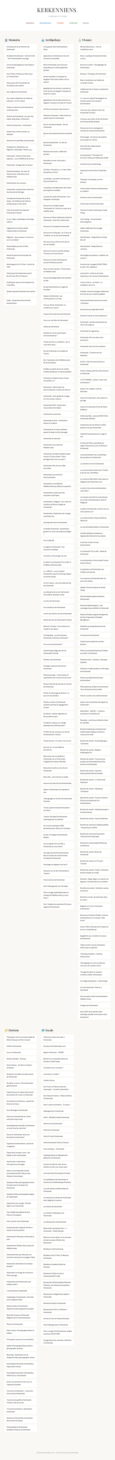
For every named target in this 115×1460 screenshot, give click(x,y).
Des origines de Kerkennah (17, 92)
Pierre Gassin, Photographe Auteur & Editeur (20, 1331)
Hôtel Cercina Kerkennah (52, 1124)
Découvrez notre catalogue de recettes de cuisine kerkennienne (92, 129)
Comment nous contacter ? (53, 1068)
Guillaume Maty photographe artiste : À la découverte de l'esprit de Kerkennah (21, 1185)
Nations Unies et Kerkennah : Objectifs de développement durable (20, 1307)
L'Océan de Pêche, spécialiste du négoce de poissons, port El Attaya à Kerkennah (93, 445)
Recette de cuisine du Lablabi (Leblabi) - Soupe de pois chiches (94, 826)
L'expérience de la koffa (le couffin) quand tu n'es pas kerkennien (93, 426)
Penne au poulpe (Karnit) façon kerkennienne (91, 679)
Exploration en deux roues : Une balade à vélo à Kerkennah (18, 1154)
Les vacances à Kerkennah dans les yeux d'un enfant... (93, 579)
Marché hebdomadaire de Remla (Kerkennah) (92, 597)
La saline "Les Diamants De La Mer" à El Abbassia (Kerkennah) (57, 563)
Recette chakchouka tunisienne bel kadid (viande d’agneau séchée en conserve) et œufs (93, 731)
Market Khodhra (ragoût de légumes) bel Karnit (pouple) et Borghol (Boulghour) (94, 617)
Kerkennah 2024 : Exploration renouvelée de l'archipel (54, 406)
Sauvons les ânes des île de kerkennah (57, 783)
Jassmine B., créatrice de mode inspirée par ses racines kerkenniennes (94, 274)
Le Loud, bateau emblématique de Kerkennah (55, 1189)
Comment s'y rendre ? (51, 1074)
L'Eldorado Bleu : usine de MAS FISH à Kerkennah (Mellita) (94, 417)
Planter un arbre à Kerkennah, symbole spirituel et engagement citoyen (55, 705)
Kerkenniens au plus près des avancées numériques (54, 494)
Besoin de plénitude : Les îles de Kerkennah (55, 143)
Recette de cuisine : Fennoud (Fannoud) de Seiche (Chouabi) (91, 772)
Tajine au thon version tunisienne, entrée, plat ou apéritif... (92, 946)
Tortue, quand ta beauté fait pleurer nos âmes (56, 809)
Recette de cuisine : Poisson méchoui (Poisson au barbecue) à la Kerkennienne (94, 800)
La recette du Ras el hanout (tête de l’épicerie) (93, 519)
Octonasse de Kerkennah (89, 635)
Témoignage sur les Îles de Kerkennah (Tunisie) (57, 800)
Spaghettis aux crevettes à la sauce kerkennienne (93, 937)
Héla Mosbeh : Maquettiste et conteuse (91, 247)
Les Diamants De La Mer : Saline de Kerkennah (93, 552)
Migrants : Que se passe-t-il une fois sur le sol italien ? (20, 238)
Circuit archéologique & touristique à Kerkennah (20, 66)
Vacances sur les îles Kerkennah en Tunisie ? (56, 872)
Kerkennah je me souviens (16, 183)
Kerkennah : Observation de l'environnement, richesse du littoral (56, 388)
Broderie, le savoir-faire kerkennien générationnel (20, 1084)
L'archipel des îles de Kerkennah (55, 522)
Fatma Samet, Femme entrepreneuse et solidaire (94, 189)
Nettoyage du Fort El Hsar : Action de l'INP (20, 265)
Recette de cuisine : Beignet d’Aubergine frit (90, 751)
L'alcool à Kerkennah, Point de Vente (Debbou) (93, 408)
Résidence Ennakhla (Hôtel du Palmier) (54, 1265)
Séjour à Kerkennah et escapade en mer (56, 790)
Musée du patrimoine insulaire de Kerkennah (19, 256)
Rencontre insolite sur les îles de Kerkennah (55, 769)
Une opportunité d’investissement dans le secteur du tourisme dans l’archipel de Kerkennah (56, 855)
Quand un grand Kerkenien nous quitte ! (21, 292)
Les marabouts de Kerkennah (54, 607)
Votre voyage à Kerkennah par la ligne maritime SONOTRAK (57, 1332)
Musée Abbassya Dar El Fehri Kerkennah (17, 247)
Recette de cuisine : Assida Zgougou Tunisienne (93, 742)
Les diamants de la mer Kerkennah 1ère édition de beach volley (56, 593)
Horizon (73, 23)
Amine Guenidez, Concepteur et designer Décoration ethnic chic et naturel (56, 79)
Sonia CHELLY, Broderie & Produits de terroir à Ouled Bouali (94, 928)
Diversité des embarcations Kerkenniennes (90, 147)
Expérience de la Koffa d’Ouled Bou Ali (93, 171)
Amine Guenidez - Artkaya (16, 1059)
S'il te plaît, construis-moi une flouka (20, 1339)
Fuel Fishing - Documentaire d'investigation (91, 220)
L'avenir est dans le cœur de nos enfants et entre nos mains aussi (55, 1165)
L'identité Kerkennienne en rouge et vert (93, 435)
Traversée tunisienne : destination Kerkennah (19, 1410)
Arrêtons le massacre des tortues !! (56, 109)
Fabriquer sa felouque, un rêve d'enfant (91, 180)
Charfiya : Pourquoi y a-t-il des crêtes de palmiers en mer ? (57, 171)
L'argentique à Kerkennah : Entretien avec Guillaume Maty (20, 1298)
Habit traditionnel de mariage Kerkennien (91, 229)
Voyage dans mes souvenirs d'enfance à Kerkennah (57, 1341)
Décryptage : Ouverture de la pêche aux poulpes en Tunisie (93, 138)
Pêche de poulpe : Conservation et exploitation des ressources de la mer (57, 676)
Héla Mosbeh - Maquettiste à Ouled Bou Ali (93, 238)
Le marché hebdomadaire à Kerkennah (94, 527)
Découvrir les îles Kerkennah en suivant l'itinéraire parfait (55, 261)
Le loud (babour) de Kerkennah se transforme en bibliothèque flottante (57, 1180)
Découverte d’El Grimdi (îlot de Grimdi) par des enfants (18, 84)
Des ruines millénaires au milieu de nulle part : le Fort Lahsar (19, 99)
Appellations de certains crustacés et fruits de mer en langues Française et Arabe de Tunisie (57, 91)
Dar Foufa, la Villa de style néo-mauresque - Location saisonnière (56, 1088)
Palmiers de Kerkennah (52, 660)
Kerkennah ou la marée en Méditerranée (53, 446)
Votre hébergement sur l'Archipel (55, 886)
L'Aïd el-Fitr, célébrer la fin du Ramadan (91, 390)
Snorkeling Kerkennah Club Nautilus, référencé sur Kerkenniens (20, 1374)
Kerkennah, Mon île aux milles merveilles (54, 467)
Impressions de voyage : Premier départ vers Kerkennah (19, 1204)
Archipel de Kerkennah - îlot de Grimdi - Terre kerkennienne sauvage (21, 57)
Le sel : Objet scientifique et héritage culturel (20, 220)
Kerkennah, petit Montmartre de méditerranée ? (19, 1283)
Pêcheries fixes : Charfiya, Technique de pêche (93, 661)
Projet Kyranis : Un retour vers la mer (57, 741)
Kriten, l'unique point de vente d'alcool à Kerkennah (94, 372)
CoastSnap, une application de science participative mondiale (57, 189)
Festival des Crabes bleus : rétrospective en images (16, 1162)
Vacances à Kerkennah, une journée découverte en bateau (20, 1419)
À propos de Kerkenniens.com (54, 1046)
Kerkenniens (57, 9)
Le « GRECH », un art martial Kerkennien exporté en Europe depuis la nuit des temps (57, 574)
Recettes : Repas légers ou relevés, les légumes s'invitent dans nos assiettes (94, 880)
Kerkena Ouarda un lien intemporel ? (93, 316)
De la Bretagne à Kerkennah (17, 1110)
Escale (86, 23)
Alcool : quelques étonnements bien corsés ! (93, 57)
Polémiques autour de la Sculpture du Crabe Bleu (20, 283)
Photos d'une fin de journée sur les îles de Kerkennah (57, 685)
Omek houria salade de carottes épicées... (92, 642)
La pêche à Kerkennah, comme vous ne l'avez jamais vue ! (94, 510)
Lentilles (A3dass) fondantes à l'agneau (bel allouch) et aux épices (93, 534)
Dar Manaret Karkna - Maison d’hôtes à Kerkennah (57, 1097)
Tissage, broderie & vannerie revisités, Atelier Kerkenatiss (91, 973)
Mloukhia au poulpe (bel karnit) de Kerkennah (92, 627)
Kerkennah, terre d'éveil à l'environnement (52, 476)
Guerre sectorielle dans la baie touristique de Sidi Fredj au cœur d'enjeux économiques (19, 1173)
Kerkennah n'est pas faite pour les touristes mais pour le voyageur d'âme (21, 1256)
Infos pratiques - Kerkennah (53, 1149)
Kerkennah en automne (52, 414)
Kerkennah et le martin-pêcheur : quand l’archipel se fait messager (55, 430)
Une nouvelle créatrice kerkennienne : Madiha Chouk (94, 997)
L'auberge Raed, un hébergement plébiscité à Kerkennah (55, 1156)
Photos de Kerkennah (15, 1324)
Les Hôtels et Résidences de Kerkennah (53, 1214)
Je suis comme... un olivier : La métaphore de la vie (91, 283)
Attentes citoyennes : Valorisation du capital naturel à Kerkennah (57, 116)
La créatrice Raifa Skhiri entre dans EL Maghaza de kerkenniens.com (94, 480)
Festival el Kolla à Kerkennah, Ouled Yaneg (93, 211)
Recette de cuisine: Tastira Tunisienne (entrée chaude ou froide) (94, 871)
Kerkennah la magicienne (89, 331)
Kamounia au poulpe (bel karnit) (92, 309)
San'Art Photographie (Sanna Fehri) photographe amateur (20, 1347)
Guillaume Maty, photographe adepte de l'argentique (20, 1195)
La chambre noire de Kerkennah (92, 464)
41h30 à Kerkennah (14, 1046)
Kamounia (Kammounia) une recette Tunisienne (93, 301)
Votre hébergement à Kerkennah (55, 1325)
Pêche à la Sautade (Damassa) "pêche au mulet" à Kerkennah (94, 651)
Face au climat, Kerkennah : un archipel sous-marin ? (54, 306)
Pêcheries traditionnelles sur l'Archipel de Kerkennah (94, 670)
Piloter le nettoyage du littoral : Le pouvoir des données (56, 694)
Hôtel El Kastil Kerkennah (53, 1136)
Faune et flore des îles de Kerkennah (56, 314)
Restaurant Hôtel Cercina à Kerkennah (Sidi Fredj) (53, 1274)
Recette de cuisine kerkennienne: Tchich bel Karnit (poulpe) (92, 835)
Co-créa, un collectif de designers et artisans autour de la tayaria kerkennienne (93, 101)
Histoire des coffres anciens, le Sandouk (18, 133)
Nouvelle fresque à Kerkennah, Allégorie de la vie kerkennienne (18, 1316)
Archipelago (45, 23)
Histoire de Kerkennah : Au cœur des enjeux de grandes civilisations (20, 117)
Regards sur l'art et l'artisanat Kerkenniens (91, 907)
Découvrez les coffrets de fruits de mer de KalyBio (56, 243)
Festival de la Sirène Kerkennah (92, 204)
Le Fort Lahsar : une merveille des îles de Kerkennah (57, 584)
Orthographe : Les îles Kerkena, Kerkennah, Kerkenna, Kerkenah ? (56, 636)
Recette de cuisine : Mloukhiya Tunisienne (91, 790)
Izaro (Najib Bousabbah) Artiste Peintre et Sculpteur (18, 1213)
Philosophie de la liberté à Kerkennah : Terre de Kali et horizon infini (94, 688)
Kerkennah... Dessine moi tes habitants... (91, 354)
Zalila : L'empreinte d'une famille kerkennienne (18, 301)
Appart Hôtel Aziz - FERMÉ (53, 1052)
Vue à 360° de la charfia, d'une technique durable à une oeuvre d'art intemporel (93, 1014)
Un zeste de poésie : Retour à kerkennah (91, 988)
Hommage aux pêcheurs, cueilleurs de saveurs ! (94, 256)
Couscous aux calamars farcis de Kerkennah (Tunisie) (92, 111)
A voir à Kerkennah (14, 1052)
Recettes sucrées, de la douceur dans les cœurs (93, 898)
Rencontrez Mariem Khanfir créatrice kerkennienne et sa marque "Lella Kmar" (94, 918)
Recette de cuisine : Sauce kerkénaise (94, 818)
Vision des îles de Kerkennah (54, 880)
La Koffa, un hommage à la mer (55, 556)
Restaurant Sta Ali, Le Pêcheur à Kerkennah (55, 1310)
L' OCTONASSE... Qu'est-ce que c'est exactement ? (93, 381)
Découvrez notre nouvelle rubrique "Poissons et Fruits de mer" (56, 252)
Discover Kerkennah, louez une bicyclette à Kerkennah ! (18, 1136)
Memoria (30, 23)
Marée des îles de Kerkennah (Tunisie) (57, 620)
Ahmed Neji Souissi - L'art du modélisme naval (90, 48)
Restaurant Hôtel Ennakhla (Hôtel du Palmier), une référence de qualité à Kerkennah (57, 1285)
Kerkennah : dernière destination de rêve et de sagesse (93, 323)
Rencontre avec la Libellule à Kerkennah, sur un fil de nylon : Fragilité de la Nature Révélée (54, 759)
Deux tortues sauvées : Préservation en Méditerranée (57, 270)
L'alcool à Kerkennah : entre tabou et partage (93, 399)
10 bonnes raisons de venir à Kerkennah (53, 1038)
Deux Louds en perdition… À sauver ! (57, 1105)
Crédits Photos (49, 1080)
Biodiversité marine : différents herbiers (55, 152)
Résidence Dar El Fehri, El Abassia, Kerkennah (56, 1256)
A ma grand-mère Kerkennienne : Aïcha (55, 48)
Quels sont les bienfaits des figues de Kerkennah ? (94, 703)
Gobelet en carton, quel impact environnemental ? (54, 334)
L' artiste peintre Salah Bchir (17, 1291)
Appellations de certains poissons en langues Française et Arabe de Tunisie (57, 101)
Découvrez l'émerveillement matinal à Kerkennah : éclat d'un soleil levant (57, 218)
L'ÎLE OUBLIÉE (48, 540)
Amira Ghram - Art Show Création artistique (19, 1066)
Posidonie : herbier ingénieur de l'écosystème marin (55, 715)
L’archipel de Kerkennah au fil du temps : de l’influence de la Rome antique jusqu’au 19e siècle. (19, 201)
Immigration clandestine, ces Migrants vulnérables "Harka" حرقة (19, 148)
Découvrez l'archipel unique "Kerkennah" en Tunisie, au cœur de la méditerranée (57, 208)
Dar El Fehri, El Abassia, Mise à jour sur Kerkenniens (20, 75)
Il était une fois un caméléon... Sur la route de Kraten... (56, 343)
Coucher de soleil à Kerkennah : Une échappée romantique (56, 198)
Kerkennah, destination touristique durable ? (20, 1265)
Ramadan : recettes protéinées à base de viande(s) (94, 721)
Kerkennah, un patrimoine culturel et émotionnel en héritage (20, 190)
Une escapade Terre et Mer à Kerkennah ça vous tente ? (54, 845)
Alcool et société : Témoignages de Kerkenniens (93, 66)
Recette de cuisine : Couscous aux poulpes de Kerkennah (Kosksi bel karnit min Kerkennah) (92, 761)
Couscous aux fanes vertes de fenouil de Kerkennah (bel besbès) (94, 120)
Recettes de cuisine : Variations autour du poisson (94, 889)
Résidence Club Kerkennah (53, 1249)
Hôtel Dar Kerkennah (51, 1130)
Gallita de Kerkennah (51, 327)
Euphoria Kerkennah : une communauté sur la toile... (52, 297)
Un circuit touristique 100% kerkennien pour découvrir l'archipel (56, 827)
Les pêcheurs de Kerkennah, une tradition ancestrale (92, 570)
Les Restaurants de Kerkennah (54, 1222)
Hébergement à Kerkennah (53, 1111)
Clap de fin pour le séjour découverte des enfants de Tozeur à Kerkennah (20, 1093)
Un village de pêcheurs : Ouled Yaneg (93, 981)
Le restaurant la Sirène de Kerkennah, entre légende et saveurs (57, 1199)
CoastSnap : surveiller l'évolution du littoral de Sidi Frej (56, 180)
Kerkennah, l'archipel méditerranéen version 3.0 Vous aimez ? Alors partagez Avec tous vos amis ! (56, 456)
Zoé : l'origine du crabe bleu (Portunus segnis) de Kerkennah (57, 905)
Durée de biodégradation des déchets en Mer (57, 279)
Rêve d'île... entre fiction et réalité (55, 777)
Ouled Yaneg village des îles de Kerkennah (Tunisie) (54, 651)
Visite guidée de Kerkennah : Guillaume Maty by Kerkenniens (18, 1428)
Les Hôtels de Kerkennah (52, 1207)
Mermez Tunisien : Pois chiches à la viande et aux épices (56, 627)
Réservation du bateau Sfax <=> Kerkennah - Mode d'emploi (55, 1229)
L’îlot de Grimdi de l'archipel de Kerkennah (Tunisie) (18, 211)
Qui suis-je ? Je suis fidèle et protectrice (53, 748)
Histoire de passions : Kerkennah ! (19, 125)
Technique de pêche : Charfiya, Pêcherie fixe (91, 955)
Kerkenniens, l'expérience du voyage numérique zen (56, 514)
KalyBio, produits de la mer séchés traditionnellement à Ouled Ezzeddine (57, 370)
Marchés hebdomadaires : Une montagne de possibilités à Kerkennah (94, 606)
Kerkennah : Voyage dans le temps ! (20, 165)
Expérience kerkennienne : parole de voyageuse (20, 1144)
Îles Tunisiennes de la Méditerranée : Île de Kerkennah (57, 361)
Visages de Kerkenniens (89, 1005)
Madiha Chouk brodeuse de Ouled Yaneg (92, 588)
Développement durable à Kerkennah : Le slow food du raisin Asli (21, 1126)
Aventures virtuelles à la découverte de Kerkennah (20, 1075)
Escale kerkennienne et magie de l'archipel (55, 288)
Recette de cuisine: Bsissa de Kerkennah (91, 853)
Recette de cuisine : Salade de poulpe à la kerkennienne (94, 810)
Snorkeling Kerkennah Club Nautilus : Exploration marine (20, 1365)
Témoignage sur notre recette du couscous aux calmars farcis (92, 964)
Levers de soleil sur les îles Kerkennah (57, 614)
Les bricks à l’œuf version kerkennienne (89, 543)
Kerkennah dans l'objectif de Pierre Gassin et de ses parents (20, 1228)
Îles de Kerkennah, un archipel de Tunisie (55, 352)
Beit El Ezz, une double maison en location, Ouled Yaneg (55, 1060)
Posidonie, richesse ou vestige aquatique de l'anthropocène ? (54, 724)
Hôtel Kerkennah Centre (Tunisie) (56, 1142)
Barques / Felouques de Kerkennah (93, 74)
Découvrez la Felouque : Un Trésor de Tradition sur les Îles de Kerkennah (57, 234)
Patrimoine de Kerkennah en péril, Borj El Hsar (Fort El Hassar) (19, 274)
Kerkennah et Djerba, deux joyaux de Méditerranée (20, 1246)
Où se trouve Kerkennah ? (53, 644)
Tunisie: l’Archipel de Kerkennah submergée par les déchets (55, 818)
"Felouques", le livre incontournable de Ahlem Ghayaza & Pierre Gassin (21, 1038)
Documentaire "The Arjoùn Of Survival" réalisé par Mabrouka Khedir (94, 156)
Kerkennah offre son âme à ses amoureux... (91, 338)
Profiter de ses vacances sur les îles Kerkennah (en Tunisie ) (56, 733)
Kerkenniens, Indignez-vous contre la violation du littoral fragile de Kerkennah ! (57, 504)
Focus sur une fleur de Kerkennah (55, 320)
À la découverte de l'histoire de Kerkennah (18, 48)
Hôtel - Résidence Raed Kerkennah (56, 1117)
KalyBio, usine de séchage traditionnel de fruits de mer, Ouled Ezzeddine (94, 292)
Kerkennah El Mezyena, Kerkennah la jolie (20, 1238)
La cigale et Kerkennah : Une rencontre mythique (53, 548)
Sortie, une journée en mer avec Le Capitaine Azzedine (19, 1383)
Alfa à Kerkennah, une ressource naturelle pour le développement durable (55, 67)
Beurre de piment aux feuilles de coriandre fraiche (92, 81)
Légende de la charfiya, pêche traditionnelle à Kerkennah (17, 229)
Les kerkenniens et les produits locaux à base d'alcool (94, 561)
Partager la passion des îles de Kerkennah (54, 667)
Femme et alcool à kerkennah (91, 197)
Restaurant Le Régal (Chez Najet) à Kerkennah (56, 1295)
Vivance (60, 23)
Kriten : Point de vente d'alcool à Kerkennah (92, 363)
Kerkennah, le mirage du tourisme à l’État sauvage (20, 1274)
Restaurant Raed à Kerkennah (54, 1303)
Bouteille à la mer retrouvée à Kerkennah (54, 161)
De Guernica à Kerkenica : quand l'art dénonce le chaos (20, 1102)
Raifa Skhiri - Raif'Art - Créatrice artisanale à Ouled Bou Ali (92, 712)
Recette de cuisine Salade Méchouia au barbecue (93, 844)
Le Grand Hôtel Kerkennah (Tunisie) (56, 1173)
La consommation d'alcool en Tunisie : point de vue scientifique (94, 471)
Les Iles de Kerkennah (51, 601)
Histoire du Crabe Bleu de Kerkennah (20, 141)
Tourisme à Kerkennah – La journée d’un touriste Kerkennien (20, 1392)
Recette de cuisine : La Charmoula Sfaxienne (92, 781)
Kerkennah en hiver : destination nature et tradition (55, 421)
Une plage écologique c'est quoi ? (55, 864)
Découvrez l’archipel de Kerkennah (56, 226)
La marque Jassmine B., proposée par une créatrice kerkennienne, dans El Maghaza (94, 499)
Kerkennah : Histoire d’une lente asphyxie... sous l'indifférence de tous (20, 157)
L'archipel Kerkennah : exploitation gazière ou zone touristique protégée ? (57, 531)
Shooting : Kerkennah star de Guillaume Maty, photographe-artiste (21, 1356)
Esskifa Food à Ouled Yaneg (90, 164)
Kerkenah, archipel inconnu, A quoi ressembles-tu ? (56, 379)
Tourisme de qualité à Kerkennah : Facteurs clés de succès (19, 1401)
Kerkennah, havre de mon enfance (92, 346)
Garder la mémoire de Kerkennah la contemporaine (20, 108)
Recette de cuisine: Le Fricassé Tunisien (91, 862)
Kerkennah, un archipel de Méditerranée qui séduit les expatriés (57, 485)
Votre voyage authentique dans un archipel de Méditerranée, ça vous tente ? (56, 895)
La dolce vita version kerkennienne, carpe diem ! (93, 489)
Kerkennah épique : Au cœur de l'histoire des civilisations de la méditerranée (18, 174)
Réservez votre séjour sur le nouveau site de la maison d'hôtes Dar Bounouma (57, 1240)
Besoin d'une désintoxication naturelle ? (57, 134)
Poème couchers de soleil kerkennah (93, 696)
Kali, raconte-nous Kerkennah (18, 1221)
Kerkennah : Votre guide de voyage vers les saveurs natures (56, 397)
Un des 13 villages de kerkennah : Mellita (55, 836)
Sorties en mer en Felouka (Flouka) (56, 1318)
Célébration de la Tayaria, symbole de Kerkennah (94, 90)
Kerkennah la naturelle (51, 438)
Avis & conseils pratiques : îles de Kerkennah (55, 125)
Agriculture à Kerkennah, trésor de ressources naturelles (56, 57)
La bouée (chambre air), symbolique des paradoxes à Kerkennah (93, 456)
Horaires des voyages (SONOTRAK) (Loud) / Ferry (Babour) (93, 265)
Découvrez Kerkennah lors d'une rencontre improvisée (19, 1117)
